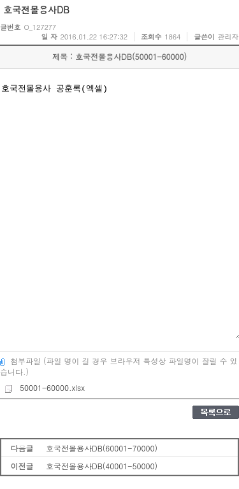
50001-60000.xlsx (44, 387)
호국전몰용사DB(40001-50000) (101, 465)
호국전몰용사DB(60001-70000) (101, 448)
